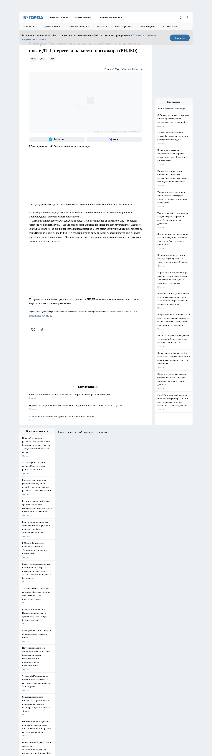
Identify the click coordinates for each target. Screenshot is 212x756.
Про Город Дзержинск (27, 655)
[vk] (33, 329)
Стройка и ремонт (52, 26)
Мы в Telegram (147, 26)
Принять (180, 38)
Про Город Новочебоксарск (53, 645)
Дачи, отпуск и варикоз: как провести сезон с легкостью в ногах (86, 418)
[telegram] (42, 329)
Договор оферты (25, 665)
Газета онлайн (83, 17)
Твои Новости (24, 649)
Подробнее (91, 713)
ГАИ (51, 58)
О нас (21, 668)
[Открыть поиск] (180, 17)
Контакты (57, 668)
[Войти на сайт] (187, 17)
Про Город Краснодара (74, 655)
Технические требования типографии (68, 665)
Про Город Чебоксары (27, 645)
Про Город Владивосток (52, 655)
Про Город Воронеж (96, 645)
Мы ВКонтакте (170, 26)
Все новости (29, 26)
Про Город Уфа (94, 649)
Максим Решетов (132, 69)
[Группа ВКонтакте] (137, 649)
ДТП (42, 58)
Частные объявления (110, 17)
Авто (33, 58)
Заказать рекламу (123, 26)
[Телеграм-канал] (57, 139)
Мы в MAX (102, 26)
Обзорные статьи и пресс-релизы (100, 665)
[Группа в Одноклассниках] (144, 649)
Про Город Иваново (119, 645)
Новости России (59, 17)
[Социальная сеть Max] (114, 139)
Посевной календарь (79, 26)
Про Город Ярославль (74, 645)
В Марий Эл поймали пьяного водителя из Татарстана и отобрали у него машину (86, 396)
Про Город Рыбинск (73, 649)
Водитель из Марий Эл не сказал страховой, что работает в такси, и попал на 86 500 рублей (86, 407)
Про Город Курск (49, 649)
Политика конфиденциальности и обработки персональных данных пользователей (51, 717)
